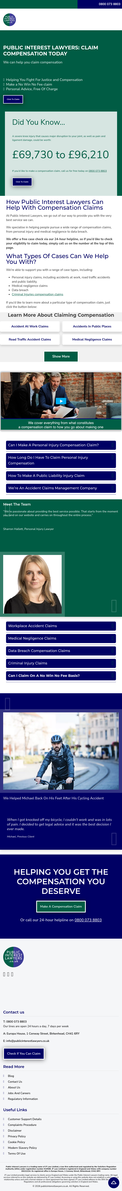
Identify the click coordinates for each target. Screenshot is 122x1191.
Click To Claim (13, 99)
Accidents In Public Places (92, 326)
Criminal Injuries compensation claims (37, 294)
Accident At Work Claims (29, 326)
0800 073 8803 (109, 4)
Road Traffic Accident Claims (30, 339)
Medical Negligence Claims (92, 339)
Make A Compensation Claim (61, 1068)
